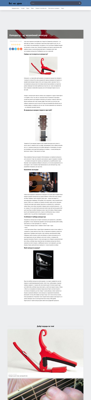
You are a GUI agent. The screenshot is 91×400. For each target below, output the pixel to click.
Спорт (62, 8)
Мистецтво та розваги (53, 8)
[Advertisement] (45, 21)
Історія (22, 8)
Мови (32, 8)
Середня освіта (15, 8)
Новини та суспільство (41, 8)
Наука (27, 8)
